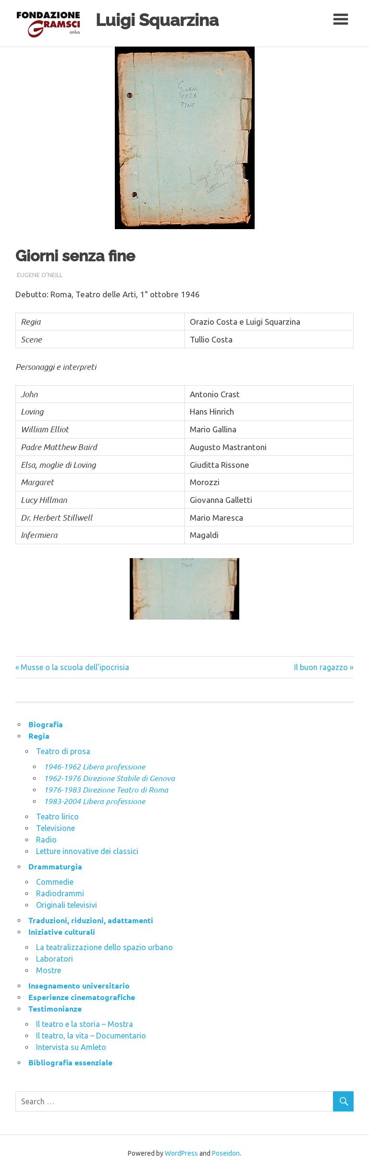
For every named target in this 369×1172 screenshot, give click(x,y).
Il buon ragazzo (321, 667)
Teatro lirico (57, 816)
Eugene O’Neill (39, 274)
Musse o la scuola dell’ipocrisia (75, 667)
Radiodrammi (60, 893)
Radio (46, 839)
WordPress (181, 1153)
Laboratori (54, 958)
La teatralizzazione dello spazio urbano (104, 947)
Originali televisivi (66, 905)
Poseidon (226, 1153)
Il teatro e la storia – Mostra (84, 1024)
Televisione (55, 828)
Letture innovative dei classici (87, 851)
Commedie (55, 882)
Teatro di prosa (63, 751)
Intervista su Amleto (71, 1047)
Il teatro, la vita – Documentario (91, 1035)
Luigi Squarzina (157, 20)
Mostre (48, 970)
